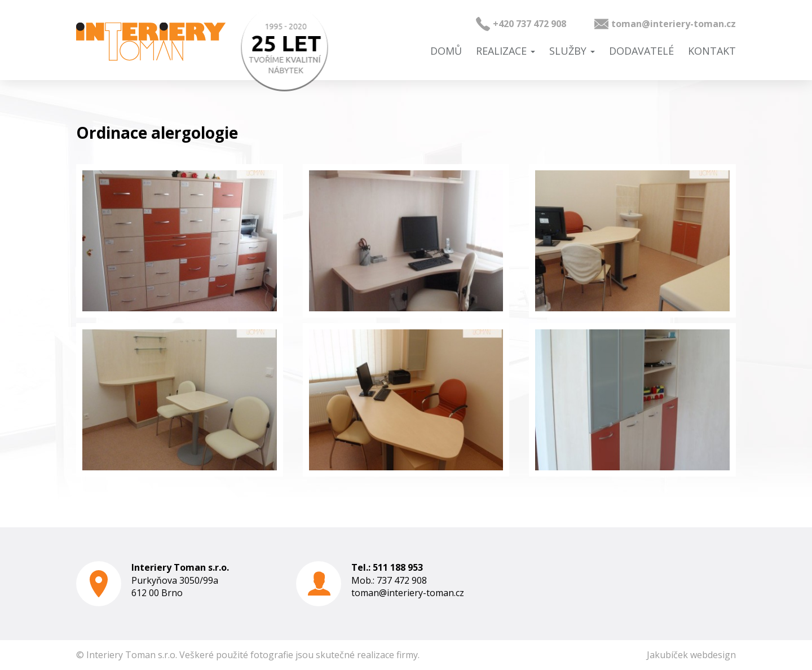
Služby (572, 51)
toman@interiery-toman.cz (673, 23)
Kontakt (712, 51)
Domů (446, 51)
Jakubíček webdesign (691, 655)
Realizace (505, 51)
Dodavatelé (641, 51)
